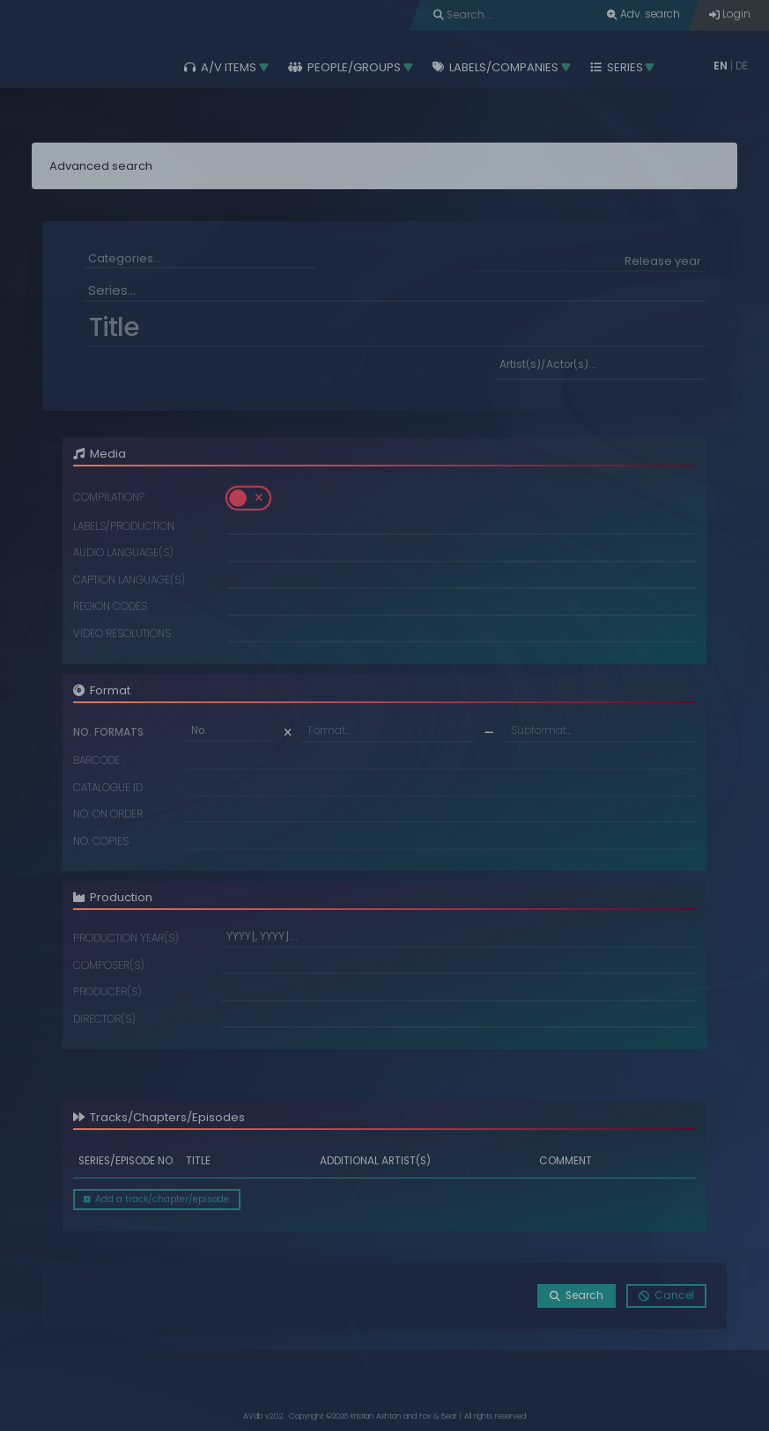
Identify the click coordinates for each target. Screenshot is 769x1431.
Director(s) (104, 1020)
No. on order (108, 815)
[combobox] (199, 260)
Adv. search (643, 14)
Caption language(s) (129, 581)
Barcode (96, 761)
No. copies (101, 842)
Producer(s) (107, 992)
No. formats (108, 733)
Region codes (110, 607)
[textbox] (388, 730)
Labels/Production (123, 527)
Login (730, 14)
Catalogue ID (108, 788)
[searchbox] (199, 258)
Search (576, 1295)
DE (742, 66)
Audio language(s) (123, 553)
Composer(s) (108, 966)
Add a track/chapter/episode (156, 1199)
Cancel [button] (666, 1295)
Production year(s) (126, 939)
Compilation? (108, 498)
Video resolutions (122, 634)
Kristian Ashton (376, 1416)
